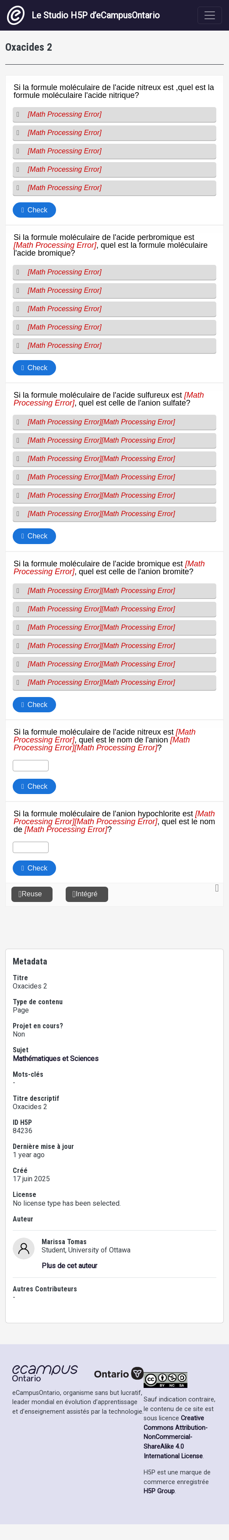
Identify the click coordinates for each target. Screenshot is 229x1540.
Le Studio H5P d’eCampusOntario (83, 15)
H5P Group (159, 1507)
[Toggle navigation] (209, 15)
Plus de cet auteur (69, 1281)
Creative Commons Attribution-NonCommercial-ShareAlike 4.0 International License (176, 1452)
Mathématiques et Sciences (56, 1074)
